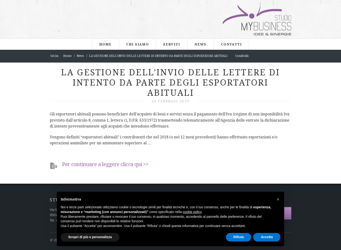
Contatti (231, 44)
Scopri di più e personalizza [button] (90, 237)
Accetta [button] (267, 237)
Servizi (171, 44)
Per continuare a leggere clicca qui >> (105, 164)
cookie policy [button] (192, 212)
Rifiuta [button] (238, 237)
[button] (278, 199)
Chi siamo (137, 44)
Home (105, 44)
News (200, 44)
